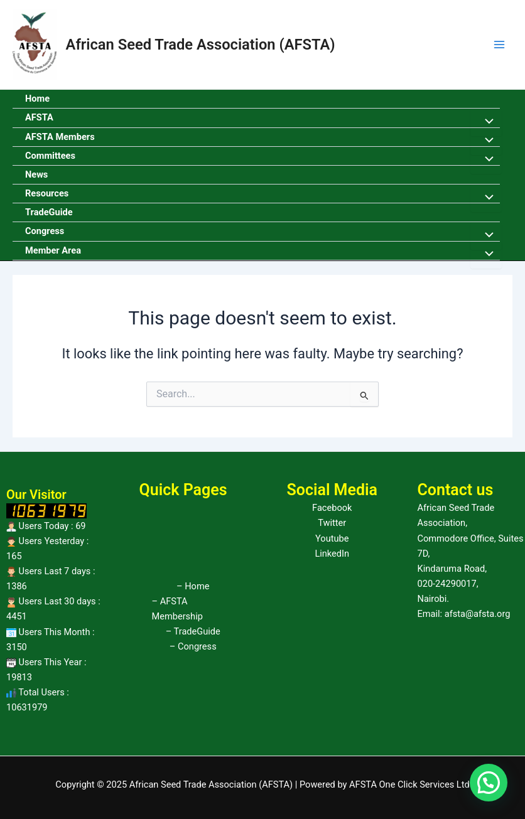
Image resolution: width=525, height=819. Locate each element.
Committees (50, 155)
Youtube (332, 538)
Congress (44, 231)
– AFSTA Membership (177, 609)
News (36, 174)
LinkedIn (332, 553)
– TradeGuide (193, 631)
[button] (488, 782)
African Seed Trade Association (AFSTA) (200, 44)
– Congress (193, 646)
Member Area (53, 250)
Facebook (332, 507)
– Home (192, 586)
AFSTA (39, 117)
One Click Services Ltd (424, 784)
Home (37, 98)
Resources (46, 193)
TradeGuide (49, 212)
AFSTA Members (60, 136)
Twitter (332, 522)
